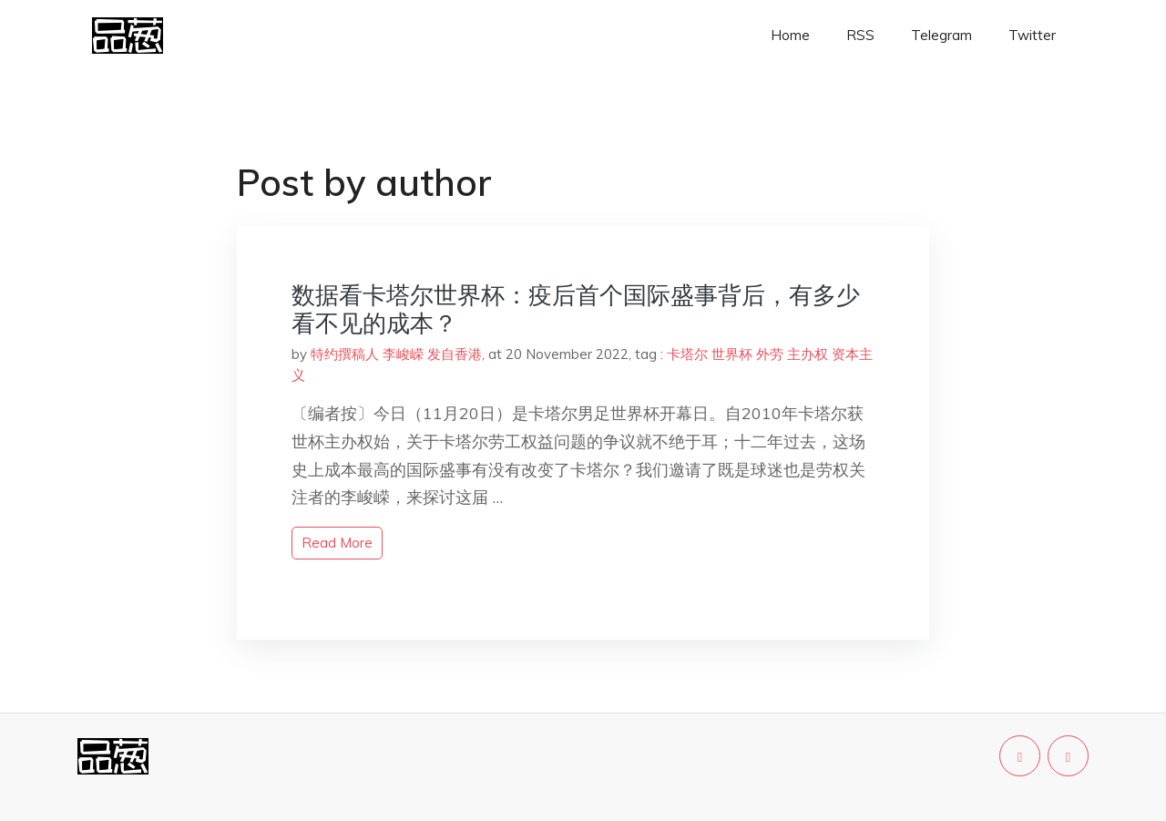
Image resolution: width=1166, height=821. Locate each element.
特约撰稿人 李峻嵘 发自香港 (396, 354)
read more (337, 542)
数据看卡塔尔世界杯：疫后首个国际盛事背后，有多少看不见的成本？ (576, 309)
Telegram (941, 35)
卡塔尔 (687, 354)
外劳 (769, 354)
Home (790, 35)
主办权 (807, 354)
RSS (860, 35)
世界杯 (731, 354)
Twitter (1032, 35)
